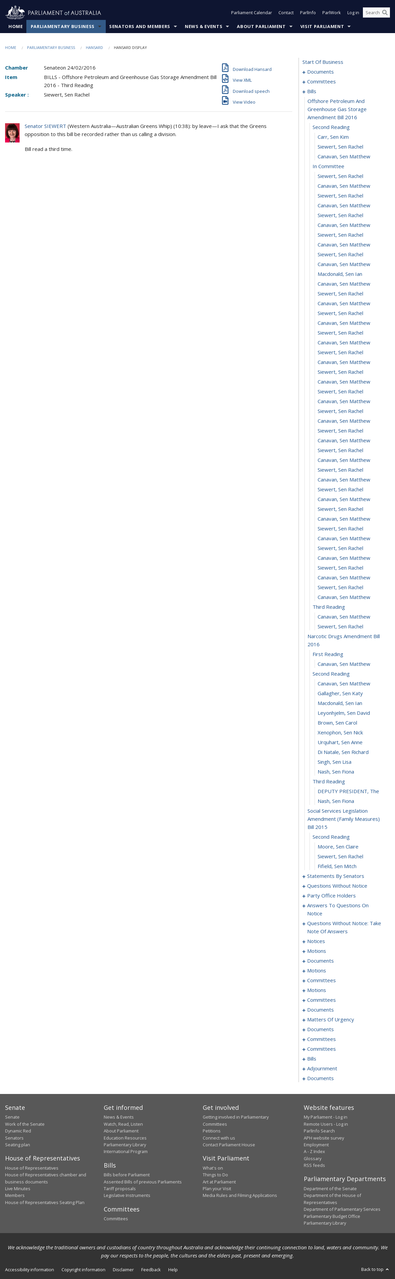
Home (15, 27)
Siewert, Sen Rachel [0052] (340, 548)
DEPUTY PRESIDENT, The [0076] (348, 791)
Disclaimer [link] (123, 1270)
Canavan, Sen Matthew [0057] (344, 597)
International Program (126, 1152)
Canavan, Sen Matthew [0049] (344, 519)
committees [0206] (321, 1049)
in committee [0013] (328, 166)
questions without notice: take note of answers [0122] (344, 927)
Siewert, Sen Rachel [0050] (340, 528)
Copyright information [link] (83, 1270)
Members (15, 1196)
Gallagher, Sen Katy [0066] (340, 693)
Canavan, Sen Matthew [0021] (344, 244)
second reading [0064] (331, 674)
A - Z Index (314, 1152)
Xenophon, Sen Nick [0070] (340, 732)
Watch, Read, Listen (123, 1124)
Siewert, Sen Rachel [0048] (340, 509)
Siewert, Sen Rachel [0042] (340, 450)
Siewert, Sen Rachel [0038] (340, 411)
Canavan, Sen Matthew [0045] (344, 479)
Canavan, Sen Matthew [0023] (344, 264)
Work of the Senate (25, 1124)
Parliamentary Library (125, 1145)
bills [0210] (311, 1058)
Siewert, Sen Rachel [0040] (340, 430)
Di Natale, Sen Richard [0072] (343, 752)
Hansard (94, 47)
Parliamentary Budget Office (332, 1216)
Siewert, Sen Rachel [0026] (340, 293)
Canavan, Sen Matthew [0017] (344, 205)
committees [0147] (321, 980)
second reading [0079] (331, 837)
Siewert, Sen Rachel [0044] (340, 470)
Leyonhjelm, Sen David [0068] (344, 713)
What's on (213, 1168)
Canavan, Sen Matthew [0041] (344, 440)
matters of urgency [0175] (330, 1019)
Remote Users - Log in (326, 1124)
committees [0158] (321, 1000)
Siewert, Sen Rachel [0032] (340, 352)
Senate (12, 1117)
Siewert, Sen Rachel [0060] (340, 626)
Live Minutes (17, 1189)
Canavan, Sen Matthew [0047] (344, 499)
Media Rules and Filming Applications (240, 1196)
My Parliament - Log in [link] (325, 1117)
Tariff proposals (120, 1189)
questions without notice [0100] (337, 886)
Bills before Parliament (127, 1175)
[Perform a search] (385, 13)
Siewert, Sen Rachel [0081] (340, 856)
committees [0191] (321, 1039)
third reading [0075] (329, 781)
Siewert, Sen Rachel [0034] (340, 372)
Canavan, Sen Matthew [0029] (344, 323)
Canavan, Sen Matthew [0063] (344, 664)
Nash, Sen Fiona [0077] (336, 801)
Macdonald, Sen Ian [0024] (340, 274)
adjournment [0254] (322, 1068)
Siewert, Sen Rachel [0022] (340, 254)
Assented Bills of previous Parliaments (143, 1182)
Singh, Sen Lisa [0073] (334, 762)
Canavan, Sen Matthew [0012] (344, 156)
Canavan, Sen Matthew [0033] (344, 362)
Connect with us (219, 1138)
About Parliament (261, 27)
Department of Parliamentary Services (342, 1209)
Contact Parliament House (229, 1145)
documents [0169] (320, 1010)
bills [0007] (311, 91)
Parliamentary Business (63, 27)
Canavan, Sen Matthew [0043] (344, 460)
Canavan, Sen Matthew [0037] (344, 401)
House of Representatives (31, 1168)
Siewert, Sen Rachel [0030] (340, 333)
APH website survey (324, 1138)
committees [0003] (321, 81)
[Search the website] (376, 13)
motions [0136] (316, 951)
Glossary (312, 1158)
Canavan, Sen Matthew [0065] (344, 683)
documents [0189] (320, 1029)
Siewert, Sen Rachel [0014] (340, 176)
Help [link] (173, 1270)
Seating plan (17, 1145)
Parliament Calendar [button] (251, 13)
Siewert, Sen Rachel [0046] (340, 489)
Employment (316, 1145)
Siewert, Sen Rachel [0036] (340, 391)
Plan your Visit (217, 1189)
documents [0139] (320, 961)
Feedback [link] (151, 1270)
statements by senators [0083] (335, 876)
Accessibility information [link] (29, 1270)
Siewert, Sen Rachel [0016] (340, 195)
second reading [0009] (331, 127)
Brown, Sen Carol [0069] (337, 723)
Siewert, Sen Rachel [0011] (340, 146)
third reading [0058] (329, 607)
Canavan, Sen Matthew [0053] (344, 558)
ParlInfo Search (319, 1131)
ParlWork (331, 13)
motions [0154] (316, 990)
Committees (116, 1219)
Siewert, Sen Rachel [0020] (340, 235)
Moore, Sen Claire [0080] (338, 846)
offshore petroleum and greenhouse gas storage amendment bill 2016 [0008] (337, 109)
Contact (286, 13)
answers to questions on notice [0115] (338, 909)
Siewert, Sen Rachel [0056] (340, 587)
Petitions (212, 1131)
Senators (14, 1138)
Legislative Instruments (127, 1196)
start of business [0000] (322, 62)
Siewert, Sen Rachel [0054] (340, 568)
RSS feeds (314, 1166)
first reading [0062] (328, 654)
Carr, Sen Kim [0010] (333, 137)
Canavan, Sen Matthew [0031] (344, 342)
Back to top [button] (375, 1270)
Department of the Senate (330, 1189)
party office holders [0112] (331, 895)
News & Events (203, 27)
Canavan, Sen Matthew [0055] (344, 577)
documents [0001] (320, 72)
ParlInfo (308, 13)
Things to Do (215, 1175)
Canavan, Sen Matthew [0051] (344, 538)
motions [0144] (316, 970)
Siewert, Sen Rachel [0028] (340, 313)
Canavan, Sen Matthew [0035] (344, 382)
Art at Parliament (219, 1182)
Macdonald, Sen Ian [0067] (340, 703)
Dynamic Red (18, 1131)
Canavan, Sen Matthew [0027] (344, 303)
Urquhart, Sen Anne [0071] (340, 742)
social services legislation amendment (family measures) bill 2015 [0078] (343, 819)
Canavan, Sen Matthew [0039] (344, 421)
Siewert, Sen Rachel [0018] (340, 215)
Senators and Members (139, 27)
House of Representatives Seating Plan (44, 1202)
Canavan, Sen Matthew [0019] (344, 225)
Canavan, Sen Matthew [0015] (344, 186)
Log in (353, 13)
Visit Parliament (322, 27)
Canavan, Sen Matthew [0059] (344, 617)
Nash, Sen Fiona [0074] (336, 771)
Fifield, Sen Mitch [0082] (337, 866)
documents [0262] (320, 1078)
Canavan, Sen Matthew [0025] (344, 284)
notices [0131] (316, 941)
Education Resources (125, 1138)
